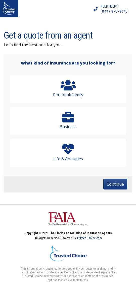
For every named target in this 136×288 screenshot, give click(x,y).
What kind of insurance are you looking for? (68, 63)
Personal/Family (68, 88)
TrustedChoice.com (89, 238)
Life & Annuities (68, 152)
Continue (115, 184)
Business (68, 120)
